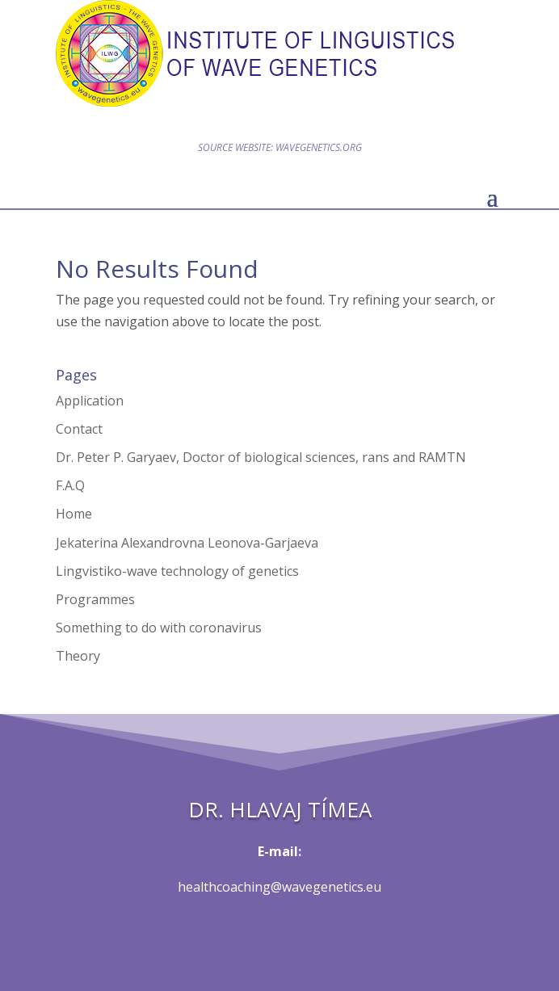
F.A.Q (70, 485)
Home (74, 514)
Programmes (95, 599)
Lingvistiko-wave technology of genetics (177, 571)
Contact (79, 429)
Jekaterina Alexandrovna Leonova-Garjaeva (187, 543)
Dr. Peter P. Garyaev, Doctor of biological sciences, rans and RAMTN (261, 457)
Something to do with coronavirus (159, 627)
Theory (78, 656)
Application (90, 400)
